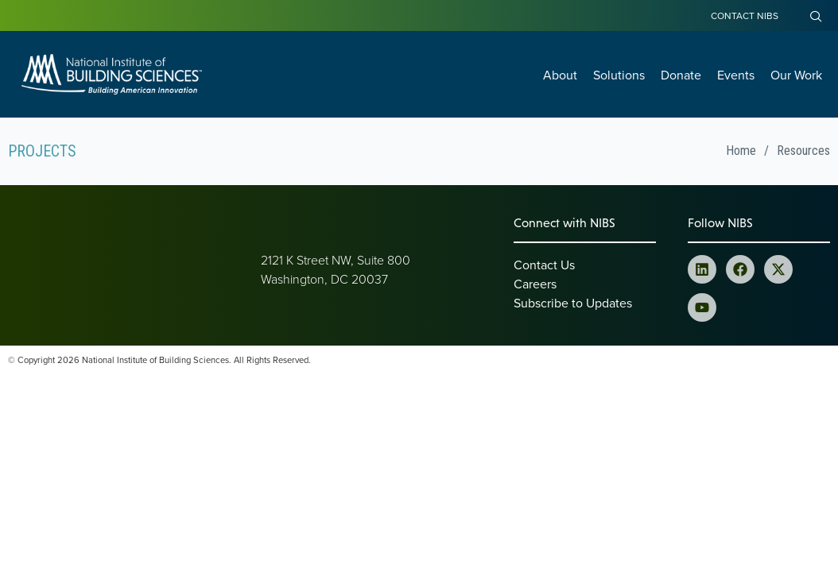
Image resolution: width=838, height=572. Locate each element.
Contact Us (544, 264)
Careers (535, 283)
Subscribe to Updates (573, 302)
